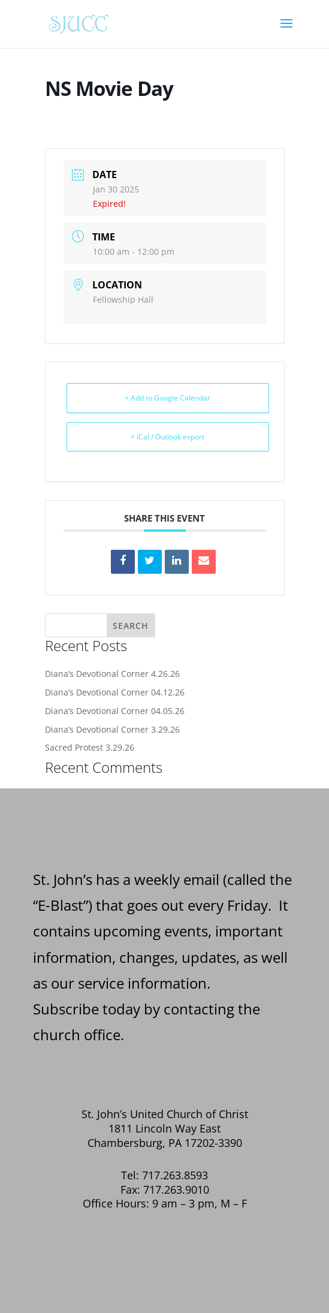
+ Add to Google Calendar (167, 398)
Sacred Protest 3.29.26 (89, 747)
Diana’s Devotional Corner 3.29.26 (112, 729)
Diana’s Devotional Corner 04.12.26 (115, 692)
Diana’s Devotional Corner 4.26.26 (112, 673)
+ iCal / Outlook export (167, 437)
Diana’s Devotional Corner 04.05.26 (115, 710)
